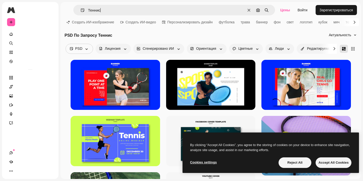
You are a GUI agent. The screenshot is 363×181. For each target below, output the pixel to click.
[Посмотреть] (30, 61)
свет (290, 22)
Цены (285, 10)
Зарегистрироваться (336, 10)
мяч (337, 22)
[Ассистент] (30, 123)
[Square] (353, 49)
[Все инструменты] (30, 78)
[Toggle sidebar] (49, 10)
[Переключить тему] (29, 171)
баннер (262, 22)
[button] (80, 10)
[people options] (279, 49)
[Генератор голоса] (30, 114)
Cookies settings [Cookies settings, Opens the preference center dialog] (203, 162)
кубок (322, 22)
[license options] (113, 49)
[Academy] (20, 171)
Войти (302, 10)
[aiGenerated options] (158, 49)
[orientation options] (206, 49)
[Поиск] (30, 43)
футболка (227, 22)
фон (277, 22)
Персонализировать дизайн (187, 22)
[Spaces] (30, 87)
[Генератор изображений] (30, 96)
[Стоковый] (30, 52)
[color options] (246, 49)
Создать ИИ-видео (138, 22)
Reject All (294, 162)
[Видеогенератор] (30, 105)
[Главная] (30, 34)
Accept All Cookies (333, 162)
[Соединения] (11, 171)
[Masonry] (344, 49)
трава (245, 22)
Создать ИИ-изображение (90, 22)
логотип (306, 22)
